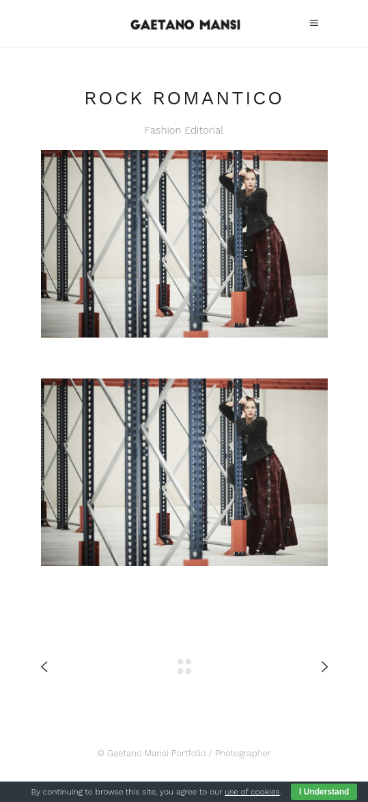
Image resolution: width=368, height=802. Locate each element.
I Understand (324, 792)
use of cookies (252, 792)
